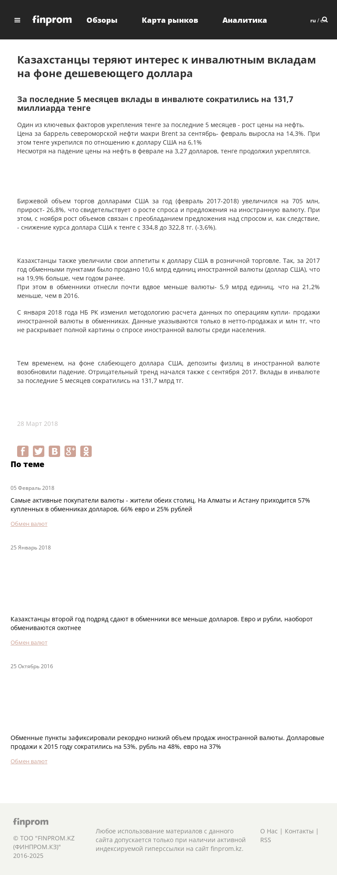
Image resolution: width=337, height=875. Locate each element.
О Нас (269, 831)
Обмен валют (29, 524)
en (323, 20)
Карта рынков (170, 20)
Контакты (299, 831)
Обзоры (102, 20)
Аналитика (244, 20)
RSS (265, 840)
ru (313, 20)
